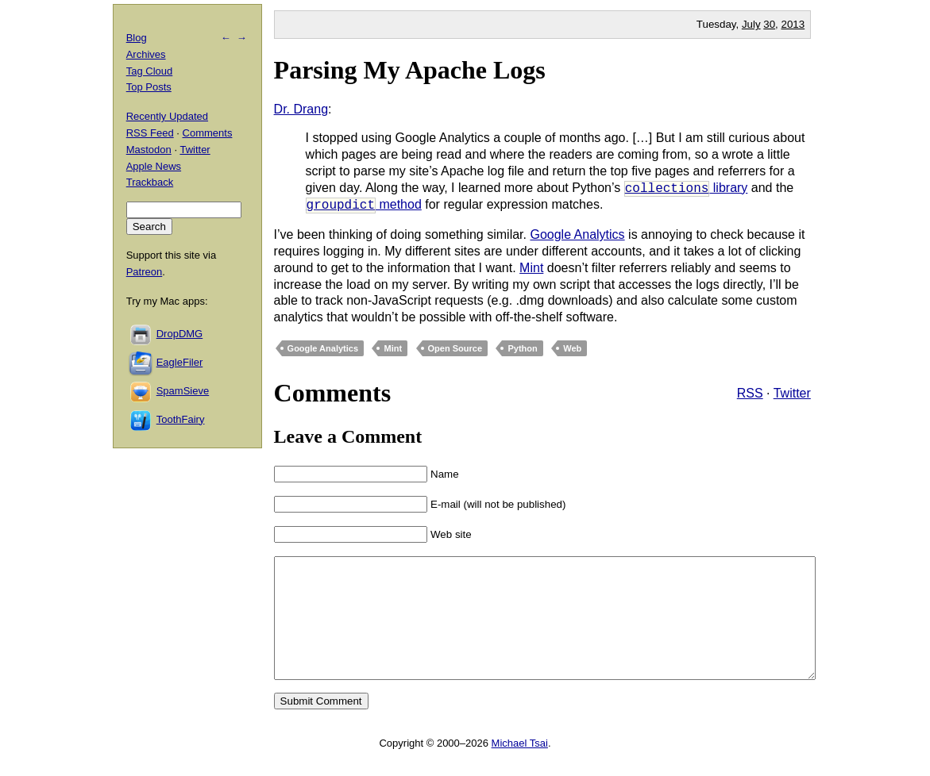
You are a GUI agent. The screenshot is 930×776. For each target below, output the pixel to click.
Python (522, 348)
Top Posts (149, 87)
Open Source (455, 348)
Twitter (792, 393)
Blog (136, 38)
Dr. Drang (301, 109)
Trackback (149, 182)
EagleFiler (179, 362)
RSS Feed (150, 133)
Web (572, 348)
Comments (208, 133)
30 (769, 24)
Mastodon (149, 150)
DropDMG (179, 334)
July (751, 24)
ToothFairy (180, 419)
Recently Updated (167, 116)
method (364, 205)
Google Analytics (577, 234)
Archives (146, 54)
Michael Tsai (520, 767)
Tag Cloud (149, 71)
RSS (750, 393)
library (686, 188)
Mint (531, 268)
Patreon (144, 272)
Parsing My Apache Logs (410, 70)
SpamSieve (182, 391)
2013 (793, 24)
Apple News (153, 166)
